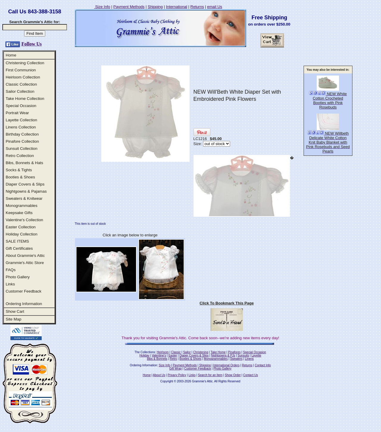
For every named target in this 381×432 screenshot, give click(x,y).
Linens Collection (21, 127)
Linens (249, 358)
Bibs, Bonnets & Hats (24, 163)
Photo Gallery (18, 277)
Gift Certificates (19, 248)
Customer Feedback (23, 291)
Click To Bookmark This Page (227, 303)
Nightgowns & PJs (223, 355)
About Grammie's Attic (25, 255)
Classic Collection (21, 84)
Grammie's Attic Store (25, 262)
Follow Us (31, 43)
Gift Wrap (175, 368)
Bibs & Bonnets (157, 358)
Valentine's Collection (24, 220)
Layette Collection (21, 120)
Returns (197, 6)
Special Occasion (21, 105)
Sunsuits (243, 355)
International (176, 6)
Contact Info (263, 365)
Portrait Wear (17, 113)
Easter (172, 355)
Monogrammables (22, 205)
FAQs (10, 270)
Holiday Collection (22, 234)
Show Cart (15, 311)
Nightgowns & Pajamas (26, 191)
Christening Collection (25, 63)
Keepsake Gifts (19, 212)
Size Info (102, 6)
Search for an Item (210, 375)
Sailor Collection (20, 91)
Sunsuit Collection (22, 148)
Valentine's (159, 355)
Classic (176, 352)
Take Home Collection (25, 98)
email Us (214, 6)
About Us (159, 375)
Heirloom (163, 352)
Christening (200, 352)
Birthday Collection (22, 134)
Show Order (233, 375)
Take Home (218, 352)
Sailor (187, 352)
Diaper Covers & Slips (25, 184)
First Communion (21, 70)
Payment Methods (129, 6)
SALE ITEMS (17, 241)
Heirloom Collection (23, 77)
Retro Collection (20, 155)
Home (11, 55)
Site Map (13, 319)
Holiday (144, 355)
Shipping (155, 6)
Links (10, 284)
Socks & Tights (19, 170)
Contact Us (250, 375)
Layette (256, 355)
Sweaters (236, 358)
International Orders (226, 365)
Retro (173, 358)
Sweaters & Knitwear (24, 198)
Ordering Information (24, 303)
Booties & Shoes (20, 177)
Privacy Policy (177, 375)
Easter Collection (21, 227)
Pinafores (234, 352)
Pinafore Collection (22, 141)
